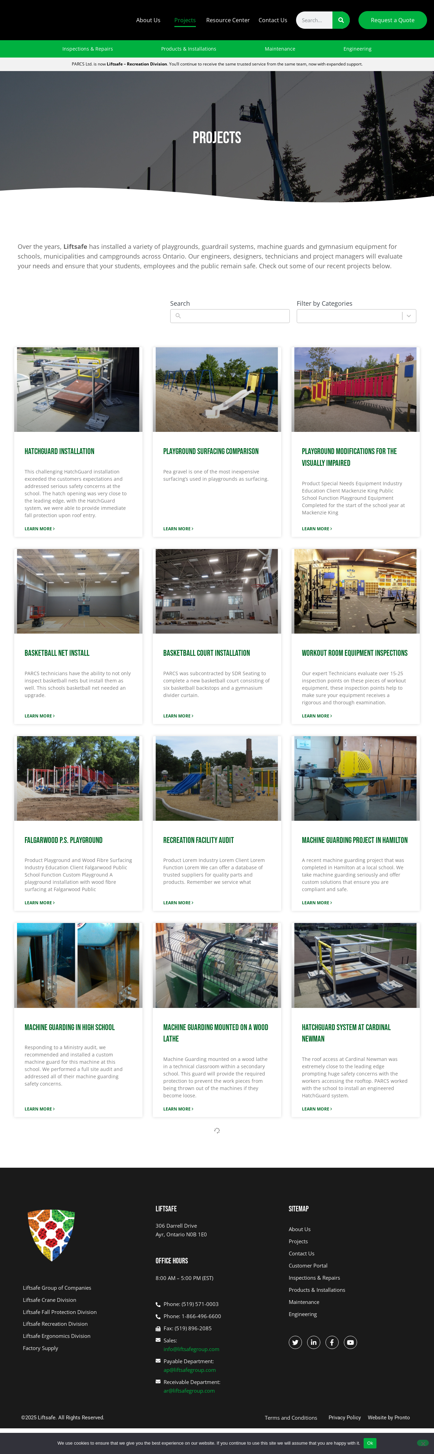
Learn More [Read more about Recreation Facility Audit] (177, 903)
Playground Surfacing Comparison (211, 451)
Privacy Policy (345, 1417)
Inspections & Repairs (87, 48)
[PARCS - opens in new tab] (84, 1324)
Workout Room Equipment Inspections (355, 653)
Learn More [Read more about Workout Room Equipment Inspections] (316, 716)
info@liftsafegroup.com (191, 1349)
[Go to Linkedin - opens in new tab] (313, 1342)
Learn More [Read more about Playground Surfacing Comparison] (177, 529)
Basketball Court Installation (206, 653)
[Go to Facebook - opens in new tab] (332, 1342)
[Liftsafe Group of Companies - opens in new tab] (84, 1287)
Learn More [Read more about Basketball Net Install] (39, 716)
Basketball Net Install (57, 653)
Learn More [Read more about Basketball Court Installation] (177, 716)
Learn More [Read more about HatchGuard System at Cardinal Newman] (316, 1109)
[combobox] (349, 316)
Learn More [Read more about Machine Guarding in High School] (39, 1109)
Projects (185, 20)
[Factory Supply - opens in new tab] (84, 1348)
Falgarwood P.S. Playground (64, 840)
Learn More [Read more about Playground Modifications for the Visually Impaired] (316, 529)
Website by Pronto (389, 1417)
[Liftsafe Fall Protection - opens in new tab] (84, 1312)
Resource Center (228, 20)
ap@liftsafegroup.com (190, 1369)
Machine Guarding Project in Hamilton (355, 840)
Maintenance (280, 48)
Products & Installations (188, 48)
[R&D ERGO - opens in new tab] (84, 1336)
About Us (150, 20)
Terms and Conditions (291, 1417)
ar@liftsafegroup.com (189, 1390)
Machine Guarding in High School (70, 1027)
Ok (370, 1443)
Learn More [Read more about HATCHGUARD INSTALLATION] (39, 529)
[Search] (341, 20)
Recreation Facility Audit (198, 840)
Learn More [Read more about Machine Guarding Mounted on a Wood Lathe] (177, 1109)
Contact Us (273, 20)
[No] (423, 1443)
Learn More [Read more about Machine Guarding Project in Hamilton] (316, 903)
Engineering (358, 48)
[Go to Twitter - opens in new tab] (295, 1342)
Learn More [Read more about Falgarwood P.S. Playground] (39, 903)
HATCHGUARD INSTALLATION (59, 451)
